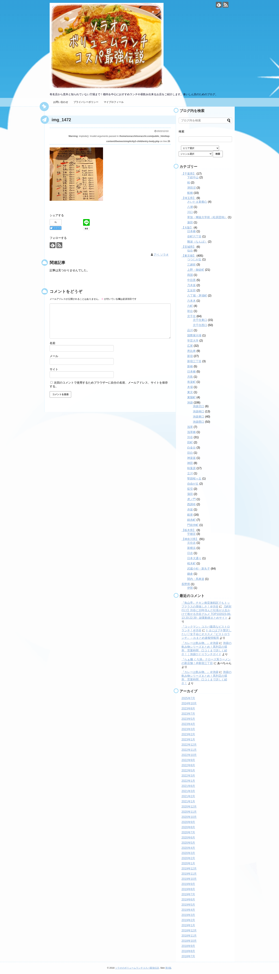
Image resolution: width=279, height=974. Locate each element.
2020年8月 (188, 827)
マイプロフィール (114, 102)
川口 (190, 212)
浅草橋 (191, 432)
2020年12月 (189, 806)
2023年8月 (188, 708)
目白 (190, 452)
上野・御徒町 (195, 269)
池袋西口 (198, 421)
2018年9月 (188, 945)
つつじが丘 (194, 259)
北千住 (191, 316)
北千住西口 (200, 325)
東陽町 (191, 397)
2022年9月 (188, 760)
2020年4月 (188, 847)
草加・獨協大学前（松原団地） (207, 217)
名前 (52, 342)
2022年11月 (189, 749)
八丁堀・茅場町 (197, 295)
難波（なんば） (197, 241)
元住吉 (191, 542)
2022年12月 (189, 744)
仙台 (190, 250)
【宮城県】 (188, 246)
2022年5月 (188, 770)
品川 (190, 330)
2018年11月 (189, 935)
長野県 (185, 584)
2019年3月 (188, 915)
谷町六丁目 (194, 236)
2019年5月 (188, 904)
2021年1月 (188, 801)
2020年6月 (188, 837)
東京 (190, 392)
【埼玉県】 (188, 198)
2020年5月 (188, 842)
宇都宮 (191, 533)
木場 (190, 387)
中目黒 (191, 280)
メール (54, 356)
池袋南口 (198, 411)
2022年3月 (188, 775)
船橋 (190, 192)
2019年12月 (189, 868)
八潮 (190, 206)
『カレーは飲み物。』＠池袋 (200, 643)
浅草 (190, 426)
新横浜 (191, 547)
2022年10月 (189, 754)
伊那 (190, 587)
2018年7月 (188, 956)
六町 (190, 305)
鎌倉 (190, 573)
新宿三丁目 (194, 361)
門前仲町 (193, 525)
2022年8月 (188, 765)
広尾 (190, 345)
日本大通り (194, 558)
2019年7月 (188, 894)
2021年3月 (188, 791)
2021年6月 (188, 785)
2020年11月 (189, 811)
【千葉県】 (188, 173)
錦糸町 (191, 519)
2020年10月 (189, 816)
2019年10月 (189, 878)
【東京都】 (188, 255)
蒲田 (190, 494)
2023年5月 (188, 718)
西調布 (191, 504)
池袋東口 (198, 416)
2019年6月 (188, 899)
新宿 (190, 356)
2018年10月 (189, 940)
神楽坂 (191, 457)
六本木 (191, 300)
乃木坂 (191, 285)
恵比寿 (191, 350)
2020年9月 (188, 822)
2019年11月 (189, 873)
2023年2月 (188, 734)
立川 (190, 473)
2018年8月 (188, 951)
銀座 (190, 514)
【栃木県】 (188, 530)
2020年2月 (188, 858)
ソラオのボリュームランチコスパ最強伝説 (137, 968)
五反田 (191, 290)
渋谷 (190, 437)
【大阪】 (187, 227)
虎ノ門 (191, 499)
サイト (54, 369)
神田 (190, 463)
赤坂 (190, 509)
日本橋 (191, 231)
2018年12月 (189, 930)
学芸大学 (193, 340)
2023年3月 (188, 729)
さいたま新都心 (197, 201)
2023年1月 (188, 739)
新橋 (190, 366)
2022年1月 (188, 780)
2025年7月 (188, 698)
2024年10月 (189, 703)
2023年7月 (188, 713)
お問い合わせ (60, 102)
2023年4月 (188, 724)
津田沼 (191, 187)
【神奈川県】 (190, 539)
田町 (190, 442)
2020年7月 (188, 832)
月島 (190, 376)
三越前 (191, 264)
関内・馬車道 (195, 578)
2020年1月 (188, 863)
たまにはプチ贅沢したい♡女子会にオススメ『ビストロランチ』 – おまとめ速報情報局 (206, 634)
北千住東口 (200, 319)
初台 (190, 311)
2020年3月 (188, 853)
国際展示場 (194, 335)
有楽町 (191, 381)
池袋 (190, 402)
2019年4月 (188, 909)
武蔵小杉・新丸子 (198, 568)
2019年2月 (188, 920)
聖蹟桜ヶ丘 (194, 478)
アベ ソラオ (161, 254)
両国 (190, 274)
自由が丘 (193, 483)
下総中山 (193, 177)
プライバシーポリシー (85, 102)
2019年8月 (188, 889)
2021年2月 (188, 796)
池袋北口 (198, 406)
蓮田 (190, 222)
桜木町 (191, 563)
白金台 (191, 447)
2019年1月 (188, 925)
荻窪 (190, 488)
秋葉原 (191, 468)
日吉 (190, 553)
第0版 (168, 968)
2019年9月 (188, 884)
